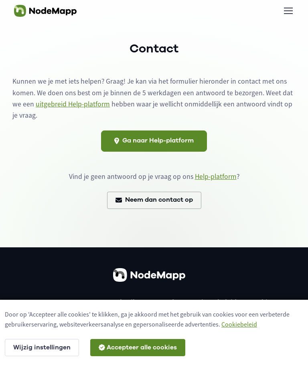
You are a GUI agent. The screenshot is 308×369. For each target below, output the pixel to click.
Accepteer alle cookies (138, 347)
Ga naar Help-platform (154, 140)
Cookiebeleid (239, 324)
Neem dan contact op (154, 199)
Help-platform (216, 176)
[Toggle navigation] (288, 11)
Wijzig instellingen (42, 347)
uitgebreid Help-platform (73, 104)
